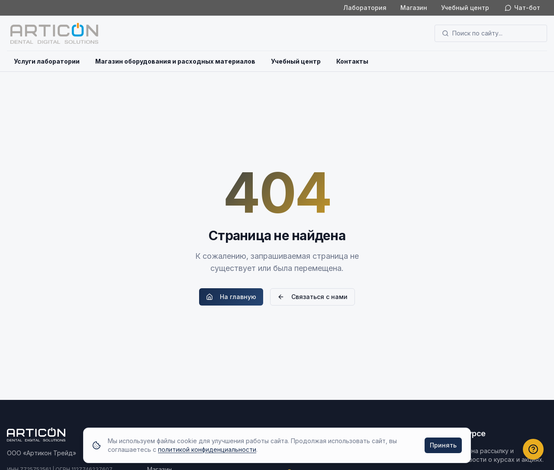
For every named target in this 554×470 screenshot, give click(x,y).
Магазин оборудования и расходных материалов (175, 61)
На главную (231, 296)
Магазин (413, 7)
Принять (443, 445)
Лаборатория (365, 7)
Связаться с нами (312, 296)
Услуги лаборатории (47, 61)
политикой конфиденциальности (207, 449)
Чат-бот (522, 7)
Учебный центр (465, 7)
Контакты (352, 61)
